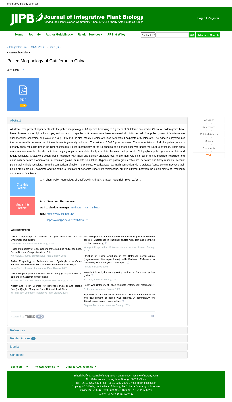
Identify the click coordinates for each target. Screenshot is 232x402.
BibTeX (96, 207)
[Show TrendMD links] (152, 316)
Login (201, 18)
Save (50, 201)
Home (19, 34)
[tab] (97, 120)
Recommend (67, 201)
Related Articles (23, 338)
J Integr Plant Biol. (17, 47)
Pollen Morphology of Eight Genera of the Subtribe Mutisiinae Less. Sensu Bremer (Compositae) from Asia (46, 251)
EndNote (76, 207)
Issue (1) (54, 47)
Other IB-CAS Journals (78, 366)
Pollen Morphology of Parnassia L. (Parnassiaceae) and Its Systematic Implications (46, 238)
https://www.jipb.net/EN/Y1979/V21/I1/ (68, 220)
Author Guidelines (59, 34)
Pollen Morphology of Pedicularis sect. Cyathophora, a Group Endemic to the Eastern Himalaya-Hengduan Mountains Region (46, 263)
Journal (34, 34)
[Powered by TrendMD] (27, 317)
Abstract (15, 120)
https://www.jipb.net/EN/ (60, 213)
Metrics (15, 346)
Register (213, 18)
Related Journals (44, 366)
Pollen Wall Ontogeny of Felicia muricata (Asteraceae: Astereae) (119, 285)
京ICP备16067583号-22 (120, 393)
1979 (34, 47)
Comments (17, 354)
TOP (209, 155)
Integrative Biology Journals (22, 3)
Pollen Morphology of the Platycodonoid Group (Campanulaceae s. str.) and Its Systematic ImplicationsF (46, 275)
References (17, 330)
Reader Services (90, 34)
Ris (86, 207)
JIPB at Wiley (116, 34)
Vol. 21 (42, 47)
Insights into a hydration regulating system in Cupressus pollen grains (119, 274)
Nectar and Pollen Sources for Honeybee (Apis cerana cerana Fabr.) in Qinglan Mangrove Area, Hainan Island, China (46, 287)
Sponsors (16, 366)
